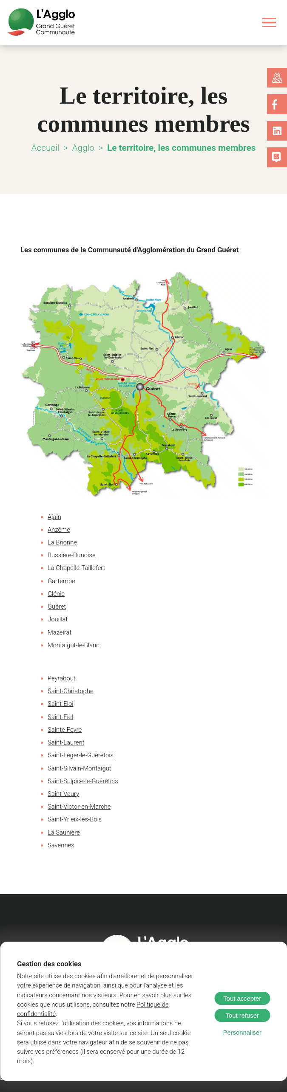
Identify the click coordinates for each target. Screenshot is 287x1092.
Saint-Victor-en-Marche (78, 806)
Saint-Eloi (60, 703)
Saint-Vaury (63, 793)
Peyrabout (60, 678)
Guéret (56, 606)
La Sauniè (60, 832)
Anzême (58, 529)
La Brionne (62, 542)
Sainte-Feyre (64, 729)
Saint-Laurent (65, 742)
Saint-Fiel (60, 717)
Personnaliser (242, 1041)
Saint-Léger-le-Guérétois (79, 755)
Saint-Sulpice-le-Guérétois (81, 781)
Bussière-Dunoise (70, 555)
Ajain (55, 517)
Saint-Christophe (69, 691)
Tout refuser (242, 1024)
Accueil (49, 147)
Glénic (56, 593)
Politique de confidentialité (115, 1023)
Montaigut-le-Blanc (72, 645)
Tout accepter (242, 1008)
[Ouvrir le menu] (269, 22)
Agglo (87, 147)
